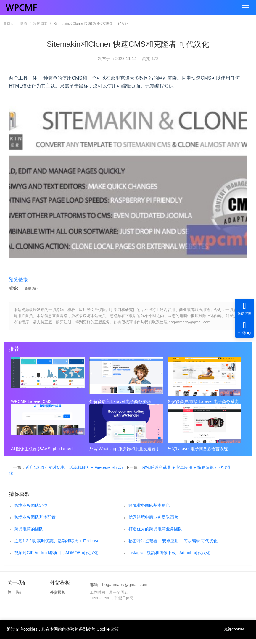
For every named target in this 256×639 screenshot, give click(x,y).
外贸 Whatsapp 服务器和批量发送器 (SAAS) (126, 448)
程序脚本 (40, 24)
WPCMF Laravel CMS (31, 401)
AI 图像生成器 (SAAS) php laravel (42, 448)
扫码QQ (244, 328)
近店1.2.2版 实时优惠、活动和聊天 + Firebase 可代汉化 (60, 541)
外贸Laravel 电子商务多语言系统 (198, 448)
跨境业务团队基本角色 (149, 505)
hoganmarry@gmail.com (124, 584)
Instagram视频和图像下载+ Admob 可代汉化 (169, 553)
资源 (23, 24)
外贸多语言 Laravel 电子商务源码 (120, 401)
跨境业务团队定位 (30, 505)
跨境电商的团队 (28, 529)
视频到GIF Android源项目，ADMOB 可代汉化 (56, 553)
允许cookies (234, 629)
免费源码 (31, 288)
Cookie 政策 (107, 629)
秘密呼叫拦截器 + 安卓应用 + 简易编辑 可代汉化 (186, 467)
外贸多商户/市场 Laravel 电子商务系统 (203, 401)
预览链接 (18, 279)
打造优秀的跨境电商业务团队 (155, 529)
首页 (10, 24)
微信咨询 (244, 308)
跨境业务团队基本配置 (35, 517)
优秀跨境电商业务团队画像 (153, 517)
